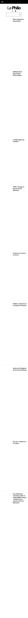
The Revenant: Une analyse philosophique (20, 396)
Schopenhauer (15, 571)
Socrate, (3, 567)
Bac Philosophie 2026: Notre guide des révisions (20, 366)
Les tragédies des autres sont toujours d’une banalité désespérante (19, 277)
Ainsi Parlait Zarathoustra (11, 593)
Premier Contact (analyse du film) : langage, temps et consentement (18, 351)
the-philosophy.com (6, 460)
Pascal (15, 575)
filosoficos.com (5, 462)
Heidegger (20, 573)
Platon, (8, 567)
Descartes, (21, 567)
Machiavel (3, 569)
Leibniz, (12, 575)
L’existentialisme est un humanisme (17, 587)
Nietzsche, (4, 573)
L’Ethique (3, 591)
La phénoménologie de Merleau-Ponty (20, 218)
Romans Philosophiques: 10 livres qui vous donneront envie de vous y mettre (19, 203)
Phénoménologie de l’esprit (15, 589)
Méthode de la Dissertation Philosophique (17, 38)
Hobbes (14, 569)
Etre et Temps (4, 589)
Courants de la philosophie (17, 173)
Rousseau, (18, 569)
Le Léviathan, (14, 591)
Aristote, (12, 567)
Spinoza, (9, 569)
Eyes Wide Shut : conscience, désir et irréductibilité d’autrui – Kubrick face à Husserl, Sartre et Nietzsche (19, 143)
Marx (8, 573)
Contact (3, 603)
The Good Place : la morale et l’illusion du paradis (19, 262)
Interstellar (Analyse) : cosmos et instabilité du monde (20, 337)
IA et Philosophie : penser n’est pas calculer (18, 247)
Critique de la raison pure (7, 585)
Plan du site (4, 600)
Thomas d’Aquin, (5, 575)
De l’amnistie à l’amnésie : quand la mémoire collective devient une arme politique (19, 158)
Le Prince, (8, 591)
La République (4, 587)
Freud (11, 573)
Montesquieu (4, 571)
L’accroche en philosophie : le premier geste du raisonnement (18, 381)
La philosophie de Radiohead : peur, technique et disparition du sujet (19, 292)
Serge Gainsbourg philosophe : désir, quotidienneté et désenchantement (18, 322)
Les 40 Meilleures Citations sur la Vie (19, 188)
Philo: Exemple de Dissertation (18, 23)
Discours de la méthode (20, 585)
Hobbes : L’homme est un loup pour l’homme (19, 98)
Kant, (10, 571)
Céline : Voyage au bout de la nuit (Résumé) (18, 68)
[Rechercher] (15, 425)
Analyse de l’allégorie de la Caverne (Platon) (20, 113)
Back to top (14, 615)
